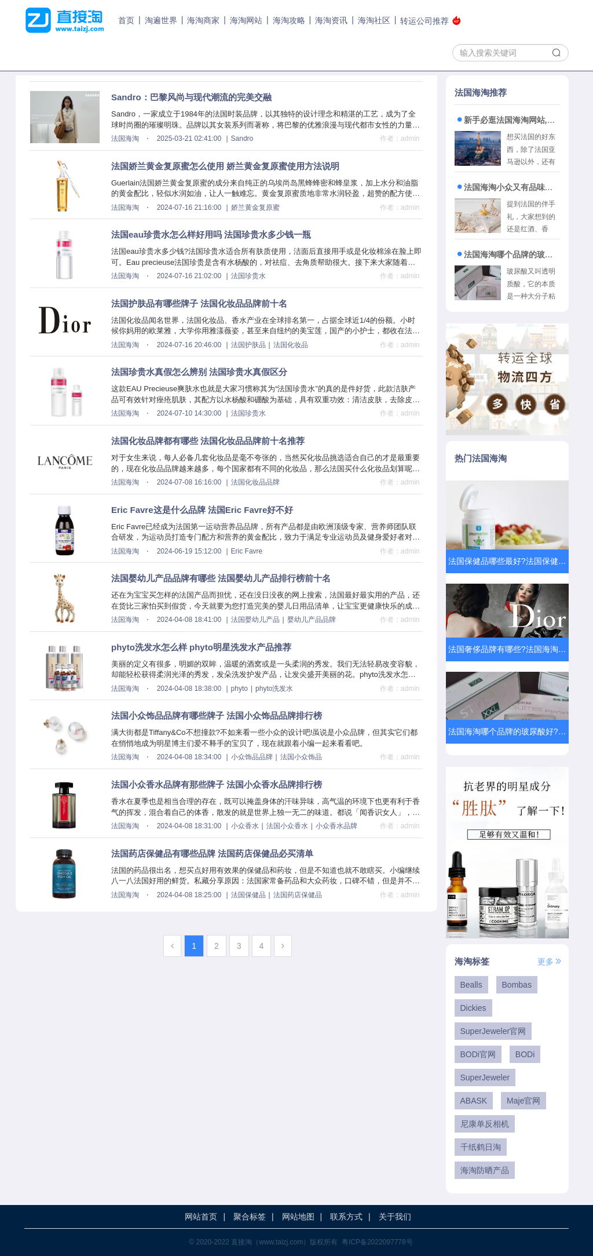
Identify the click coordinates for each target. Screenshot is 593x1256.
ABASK (474, 1100)
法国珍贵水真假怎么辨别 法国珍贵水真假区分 (199, 372)
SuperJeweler (485, 1077)
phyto (239, 689)
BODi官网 (478, 1054)
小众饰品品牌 (252, 757)
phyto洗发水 (274, 689)
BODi (525, 1054)
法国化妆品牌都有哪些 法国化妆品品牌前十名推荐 (208, 441)
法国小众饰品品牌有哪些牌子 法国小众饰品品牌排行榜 (216, 715)
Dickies (473, 1008)
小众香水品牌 (336, 826)
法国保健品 (248, 895)
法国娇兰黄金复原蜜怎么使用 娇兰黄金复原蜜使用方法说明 (225, 166)
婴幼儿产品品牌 (311, 620)
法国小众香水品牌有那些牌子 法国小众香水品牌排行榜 (216, 784)
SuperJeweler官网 (493, 1031)
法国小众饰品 (301, 757)
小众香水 (245, 826)
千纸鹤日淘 (480, 1147)
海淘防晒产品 (484, 1170)
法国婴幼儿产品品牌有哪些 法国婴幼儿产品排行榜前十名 (221, 578)
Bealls (471, 984)
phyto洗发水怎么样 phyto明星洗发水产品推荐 (201, 647)
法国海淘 (125, 138)
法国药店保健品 (297, 895)
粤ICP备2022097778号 (377, 1242)
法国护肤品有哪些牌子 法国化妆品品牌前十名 (199, 303)
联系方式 (346, 1216)
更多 (550, 961)
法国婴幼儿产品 (255, 620)
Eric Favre (247, 551)
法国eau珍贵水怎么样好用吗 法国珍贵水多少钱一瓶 (211, 234)
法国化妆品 (290, 345)
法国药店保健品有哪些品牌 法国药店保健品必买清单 (212, 853)
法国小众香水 (287, 826)
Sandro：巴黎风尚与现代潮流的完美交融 (191, 97)
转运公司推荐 (430, 21)
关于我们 (395, 1216)
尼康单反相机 (484, 1123)
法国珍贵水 (248, 276)
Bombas (517, 984)
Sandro (242, 138)
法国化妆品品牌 (255, 482)
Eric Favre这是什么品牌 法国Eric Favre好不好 (202, 510)
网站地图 (298, 1216)
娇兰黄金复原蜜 (255, 207)
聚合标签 (249, 1216)
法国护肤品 (248, 345)
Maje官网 (523, 1100)
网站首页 (201, 1216)
